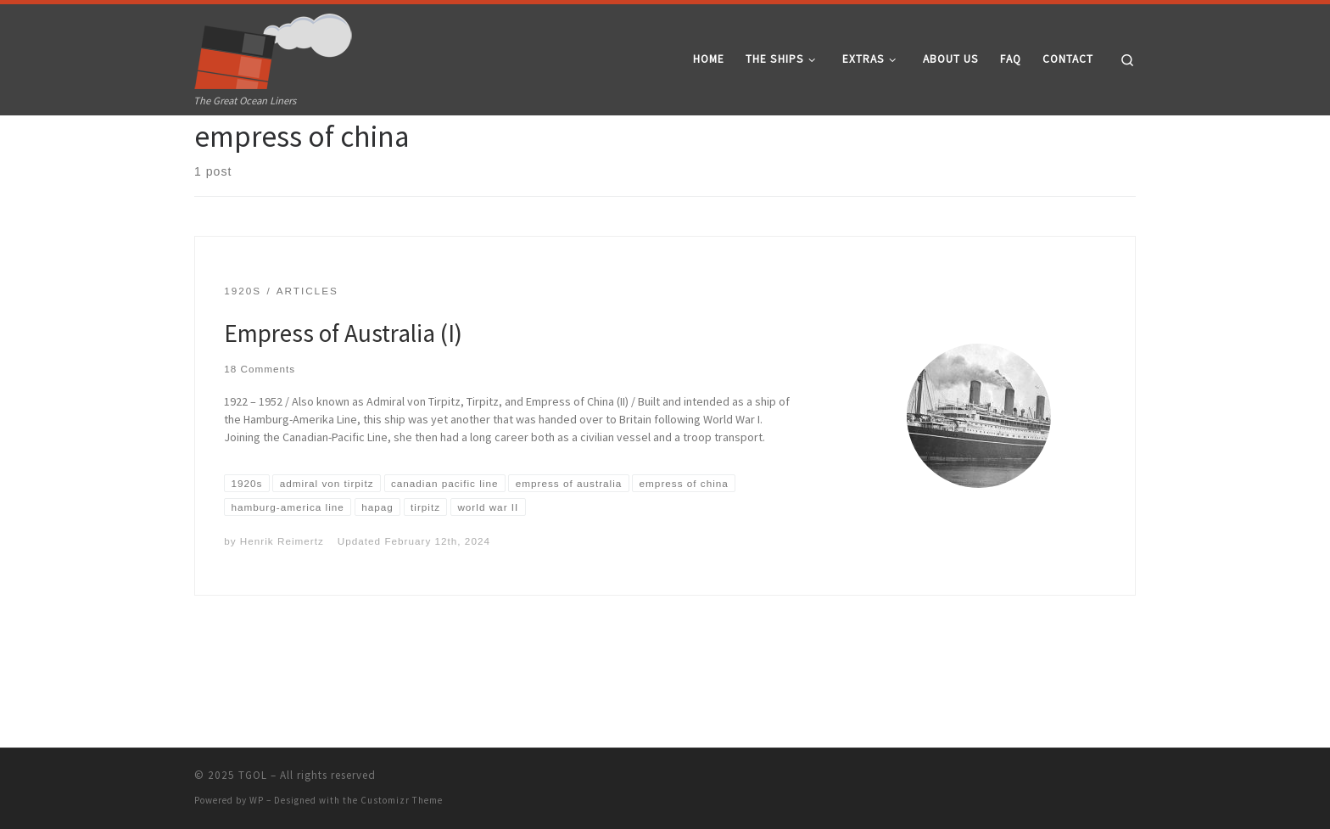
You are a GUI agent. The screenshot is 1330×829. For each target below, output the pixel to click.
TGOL (252, 775)
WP (256, 800)
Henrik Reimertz (282, 602)
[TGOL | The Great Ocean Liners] (273, 47)
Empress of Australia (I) (343, 395)
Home (208, 148)
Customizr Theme (401, 800)
